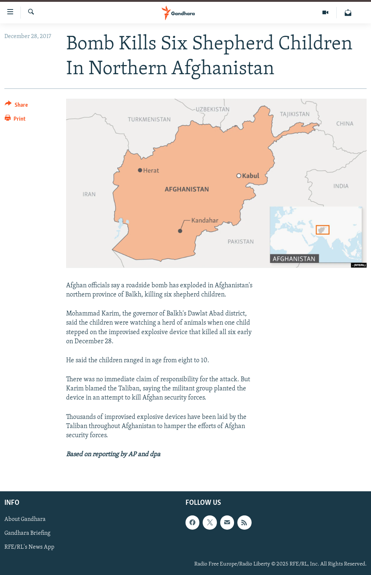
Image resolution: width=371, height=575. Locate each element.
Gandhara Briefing (27, 534)
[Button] (16, 106)
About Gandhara (25, 520)
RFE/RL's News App (29, 548)
